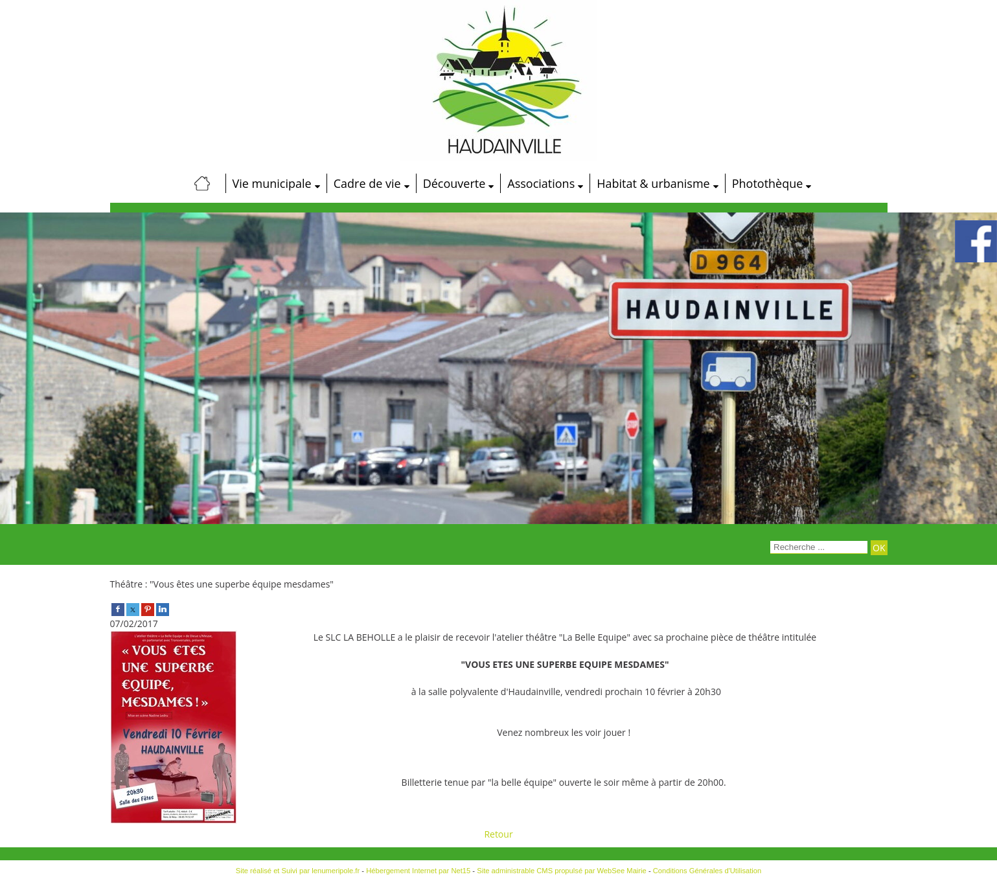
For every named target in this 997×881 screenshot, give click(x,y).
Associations (541, 183)
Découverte (454, 183)
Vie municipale (272, 183)
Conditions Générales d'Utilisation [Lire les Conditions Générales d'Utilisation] (707, 871)
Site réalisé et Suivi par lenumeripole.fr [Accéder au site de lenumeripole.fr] (298, 871)
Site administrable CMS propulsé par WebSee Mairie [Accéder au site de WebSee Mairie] (562, 871)
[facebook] (117, 608)
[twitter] (132, 608)
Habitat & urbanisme (653, 183)
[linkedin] (162, 608)
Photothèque (767, 183)
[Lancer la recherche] (879, 547)
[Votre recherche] (818, 547)
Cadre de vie (367, 183)
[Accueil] (202, 183)
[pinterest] (147, 608)
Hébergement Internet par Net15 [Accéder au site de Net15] (418, 871)
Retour (498, 834)
